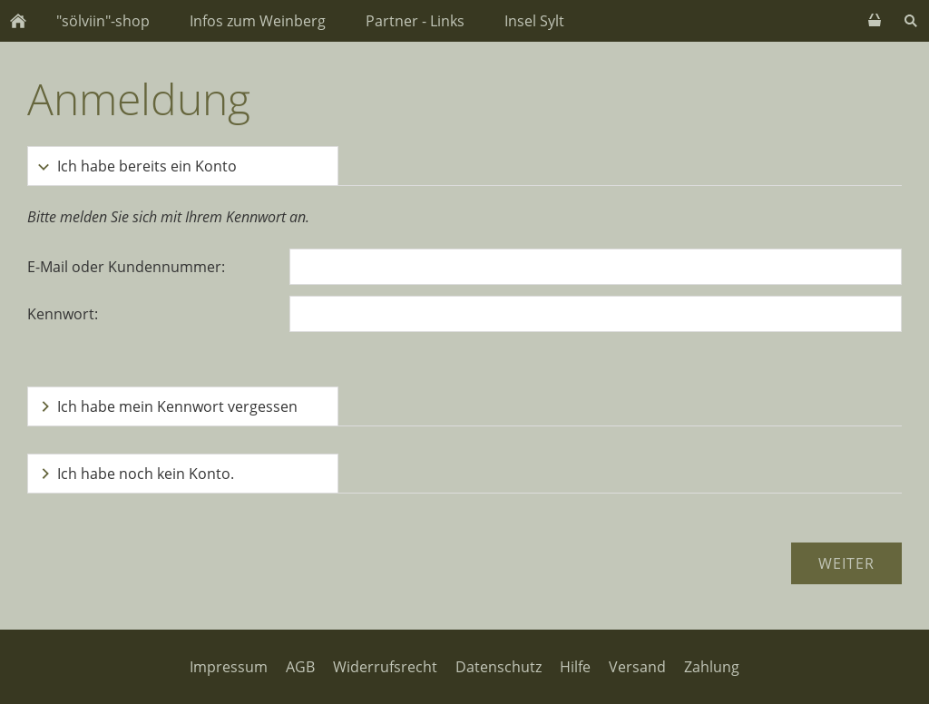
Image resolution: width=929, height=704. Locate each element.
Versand (637, 667)
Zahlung (711, 667)
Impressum (229, 667)
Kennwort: (62, 314)
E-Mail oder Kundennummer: (126, 267)
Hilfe (575, 667)
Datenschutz (498, 667)
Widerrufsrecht (385, 667)
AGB (300, 667)
